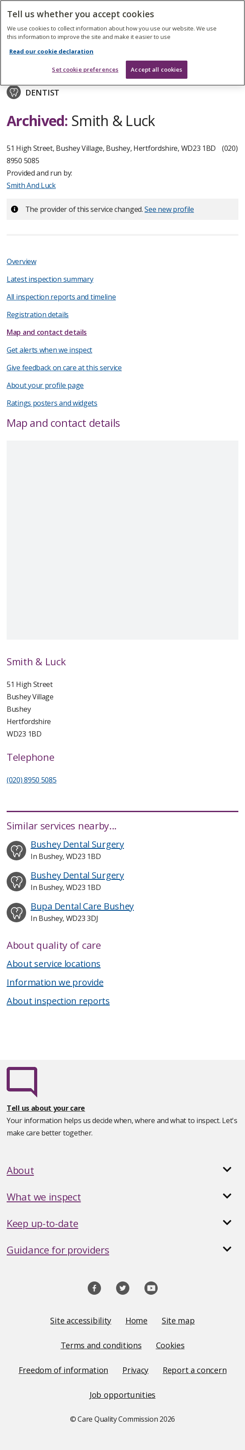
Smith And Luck (31, 185)
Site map (178, 1320)
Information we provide (55, 982)
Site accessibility (80, 1320)
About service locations (54, 964)
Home (136, 1320)
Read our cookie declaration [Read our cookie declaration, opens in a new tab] (51, 51)
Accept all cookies (156, 69)
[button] (122, 1170)
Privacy (135, 1370)
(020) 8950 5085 (32, 780)
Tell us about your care (46, 1108)
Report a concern (194, 1370)
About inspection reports (58, 1001)
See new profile (169, 209)
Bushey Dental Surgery (77, 844)
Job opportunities (122, 1394)
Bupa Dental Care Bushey (82, 906)
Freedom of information (63, 1370)
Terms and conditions (101, 1345)
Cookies (170, 1345)
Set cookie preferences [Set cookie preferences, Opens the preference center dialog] (85, 69)
